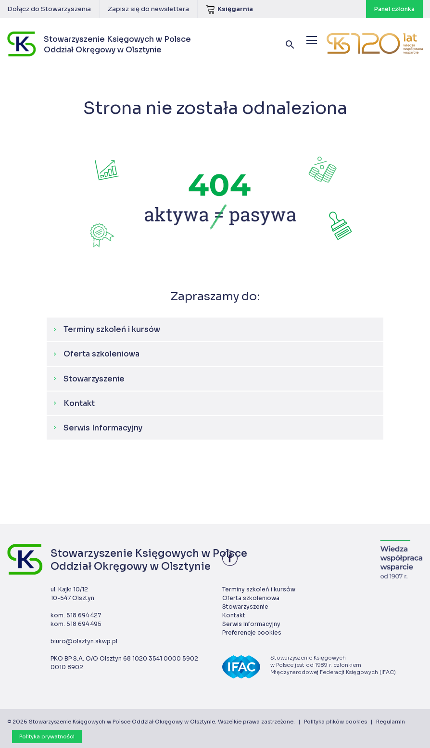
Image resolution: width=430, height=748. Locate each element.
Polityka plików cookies (335, 721)
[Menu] (311, 40)
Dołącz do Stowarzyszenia (49, 9)
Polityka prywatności (47, 736)
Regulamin (390, 721)
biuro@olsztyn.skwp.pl (84, 641)
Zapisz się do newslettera (148, 9)
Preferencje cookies (251, 632)
